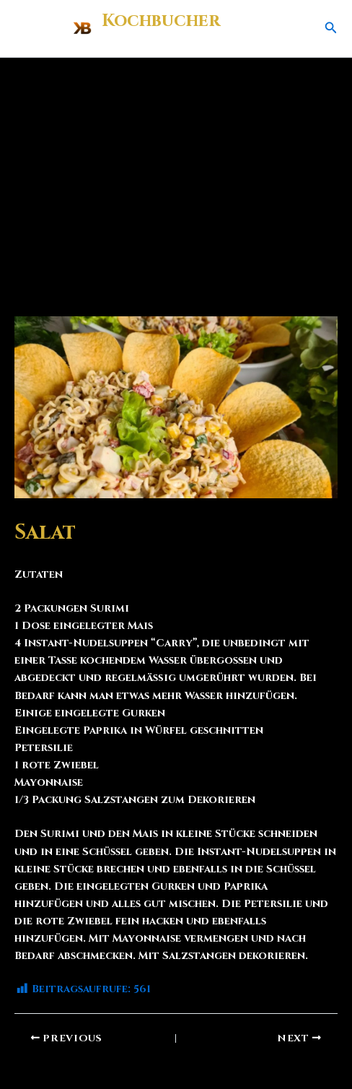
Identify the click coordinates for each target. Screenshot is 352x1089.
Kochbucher (161, 20)
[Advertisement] (176, 166)
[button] (331, 29)
